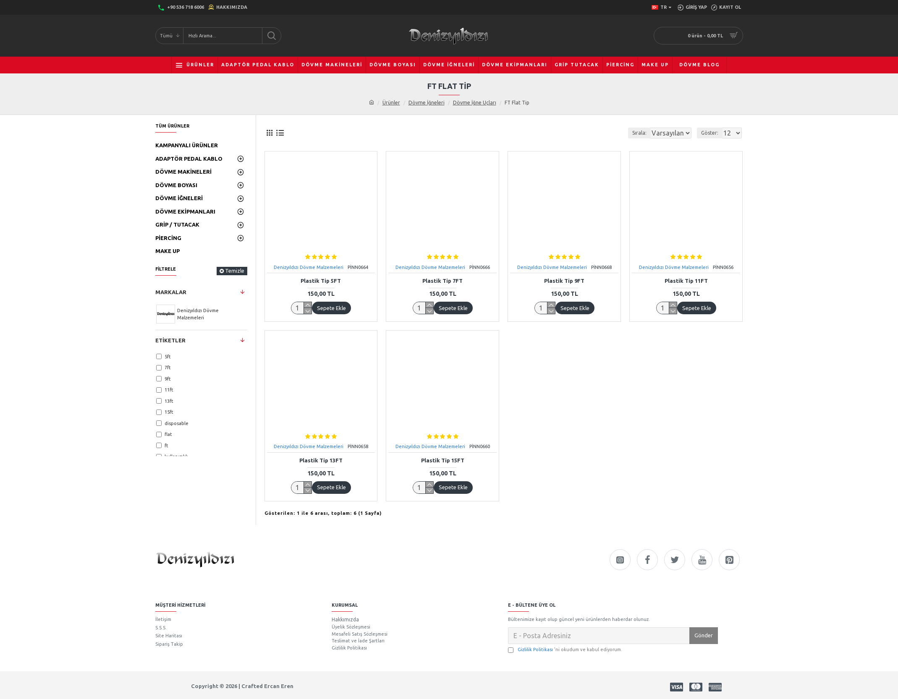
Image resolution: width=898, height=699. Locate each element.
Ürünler (391, 102)
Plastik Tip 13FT (321, 460)
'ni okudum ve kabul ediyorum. (565, 649)
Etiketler (170, 340)
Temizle (234, 271)
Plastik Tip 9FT (564, 281)
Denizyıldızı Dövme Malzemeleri (308, 267)
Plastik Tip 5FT (321, 281)
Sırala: (629, 133)
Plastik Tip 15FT (442, 460)
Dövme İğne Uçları (474, 102)
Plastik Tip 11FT (686, 281)
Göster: (712, 133)
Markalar (170, 292)
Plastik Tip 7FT (442, 281)
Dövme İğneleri (426, 102)
